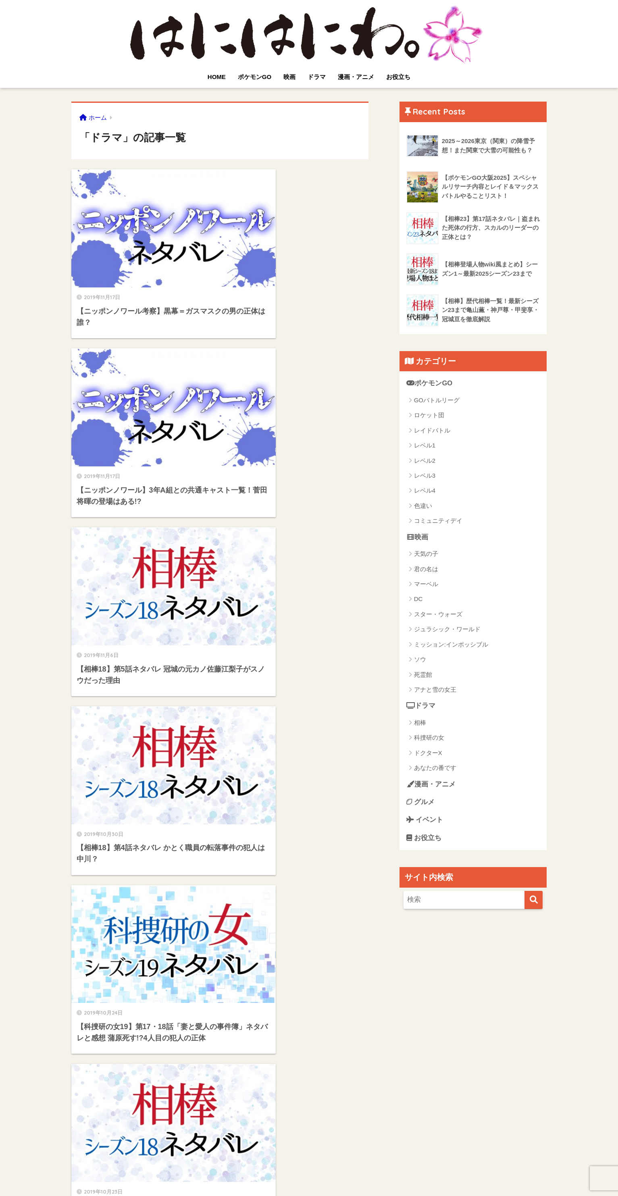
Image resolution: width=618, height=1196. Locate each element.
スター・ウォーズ (438, 614)
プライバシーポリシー (269, 1174)
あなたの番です (435, 768)
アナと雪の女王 (435, 689)
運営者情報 (364, 1174)
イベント (424, 820)
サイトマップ (324, 1174)
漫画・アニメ (356, 76)
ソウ (420, 659)
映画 (289, 76)
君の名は (426, 569)
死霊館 (423, 674)
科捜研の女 (429, 737)
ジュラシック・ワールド (447, 629)
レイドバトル (432, 430)
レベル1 (424, 445)
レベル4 (424, 490)
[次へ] (304, 1103)
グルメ (420, 802)
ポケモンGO (254, 76)
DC (418, 599)
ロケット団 (429, 415)
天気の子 (426, 554)
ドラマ (317, 76)
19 (280, 1103)
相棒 (420, 723)
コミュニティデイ (438, 521)
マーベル (426, 584)
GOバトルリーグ (437, 400)
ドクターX (428, 753)
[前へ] (155, 1103)
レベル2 (424, 460)
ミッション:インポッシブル (451, 644)
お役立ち (398, 76)
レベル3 (424, 475)
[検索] (533, 901)
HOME (217, 76)
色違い (423, 505)
